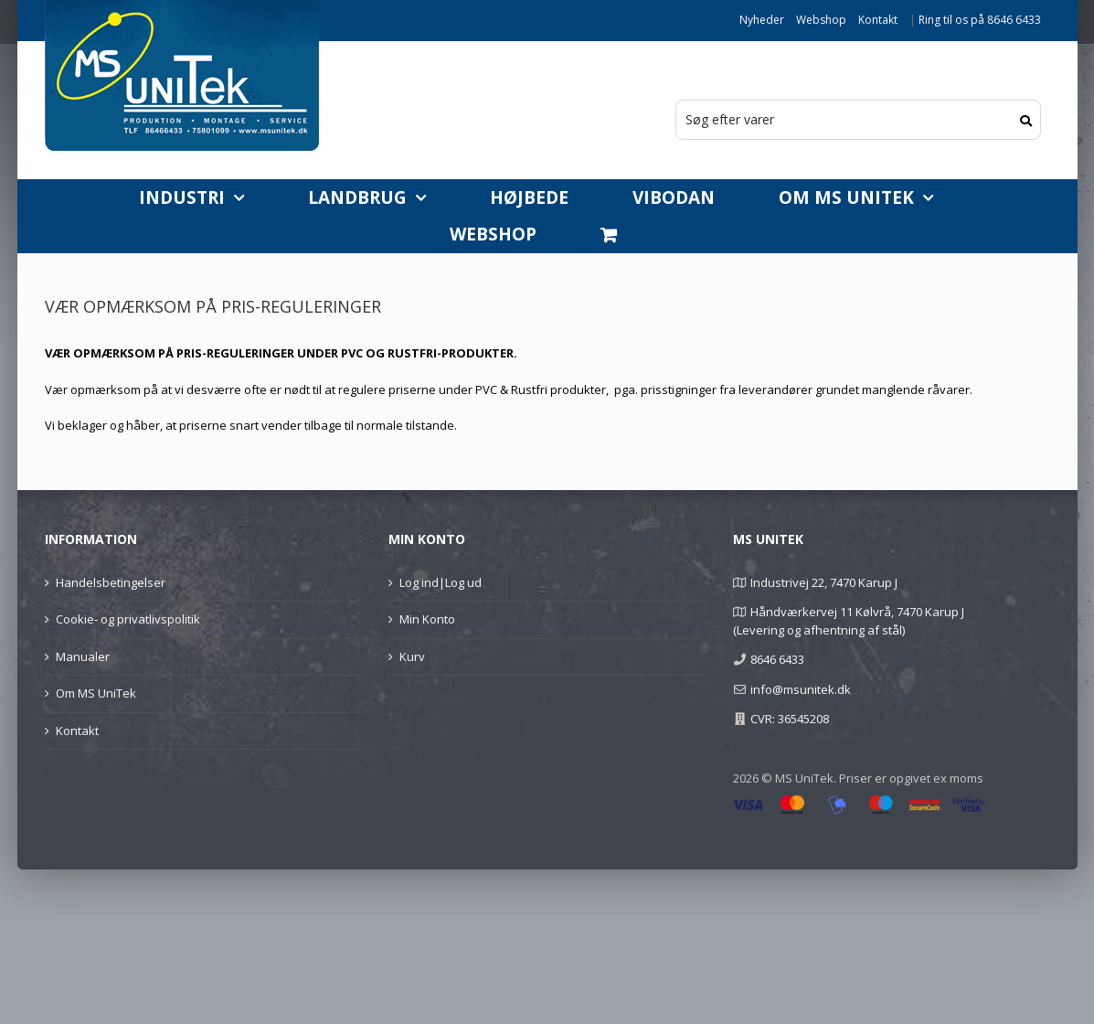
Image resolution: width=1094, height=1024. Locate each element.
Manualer (83, 656)
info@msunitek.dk (800, 689)
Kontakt (878, 19)
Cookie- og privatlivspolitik (128, 619)
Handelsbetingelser (110, 582)
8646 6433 (777, 659)
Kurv (412, 656)
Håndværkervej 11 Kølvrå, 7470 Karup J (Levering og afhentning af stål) (848, 620)
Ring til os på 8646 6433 (980, 19)
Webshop (821, 19)
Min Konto (427, 619)
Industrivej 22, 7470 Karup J (824, 582)
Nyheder (761, 19)
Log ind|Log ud (440, 582)
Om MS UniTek (96, 693)
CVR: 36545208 (789, 718)
